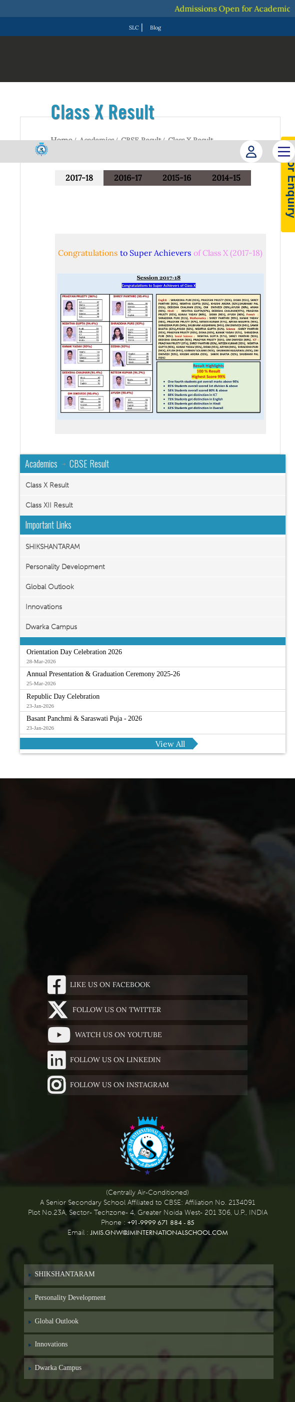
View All (170, 744)
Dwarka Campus (51, 627)
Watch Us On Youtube (105, 1035)
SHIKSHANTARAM (53, 547)
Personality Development (65, 567)
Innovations (44, 607)
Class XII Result (49, 505)
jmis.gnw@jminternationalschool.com (159, 1232)
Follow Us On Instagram (108, 1085)
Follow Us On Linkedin (104, 1060)
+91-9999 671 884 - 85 (161, 1222)
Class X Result (47, 485)
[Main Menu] (283, 151)
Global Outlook (50, 587)
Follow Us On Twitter (104, 1010)
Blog (155, 27)
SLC (134, 27)
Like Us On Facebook (99, 985)
